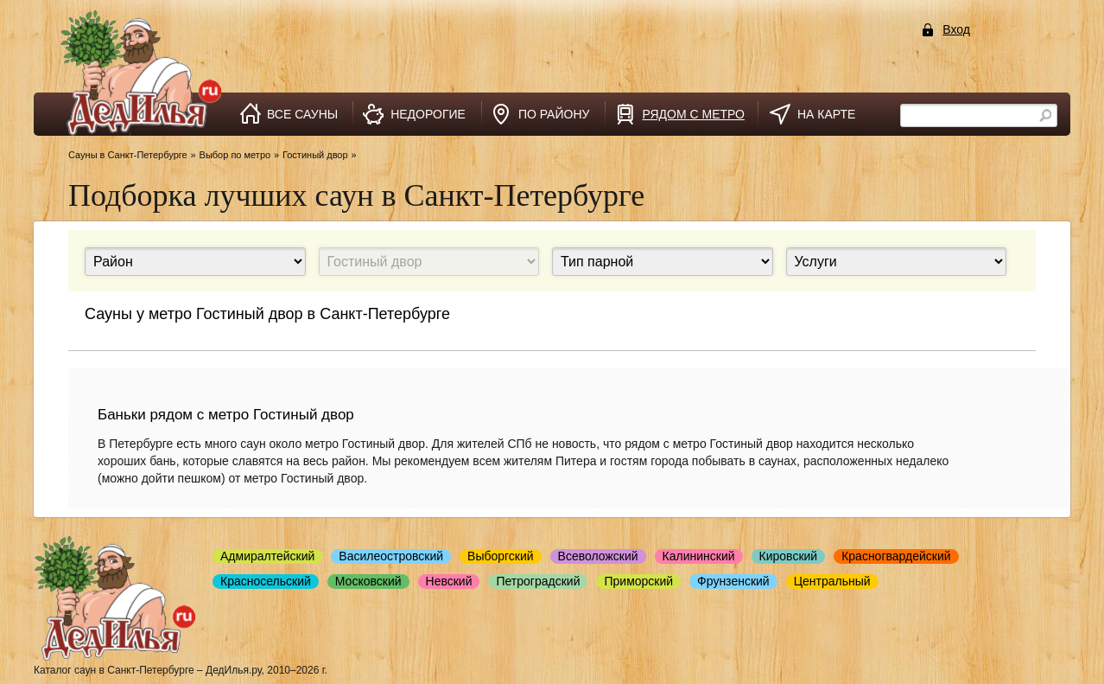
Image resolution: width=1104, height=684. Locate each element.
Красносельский (265, 581)
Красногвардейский (895, 556)
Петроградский (538, 581)
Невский (449, 581)
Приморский (638, 581)
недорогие (428, 114)
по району (554, 114)
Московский (368, 581)
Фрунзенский (733, 581)
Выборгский (500, 556)
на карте (826, 114)
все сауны (302, 114)
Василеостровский (391, 556)
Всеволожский (598, 556)
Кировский (788, 556)
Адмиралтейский (267, 556)
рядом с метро (693, 114)
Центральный (832, 581)
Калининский (699, 556)
